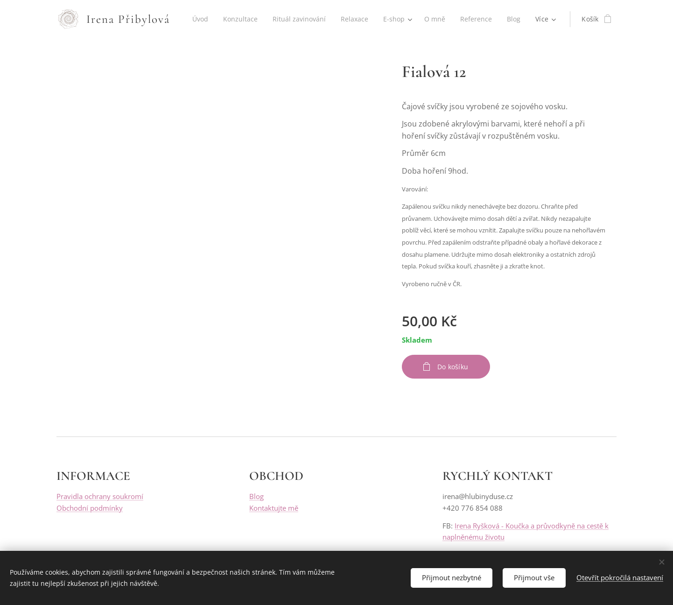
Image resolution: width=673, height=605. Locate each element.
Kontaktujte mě (273, 508)
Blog (256, 496)
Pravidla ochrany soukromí (99, 496)
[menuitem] (224, 19)
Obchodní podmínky (89, 508)
